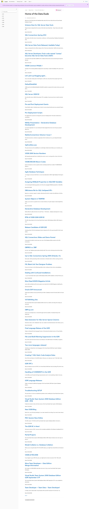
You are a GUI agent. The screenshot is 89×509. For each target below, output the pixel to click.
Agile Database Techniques (34, 172)
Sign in (86, 1)
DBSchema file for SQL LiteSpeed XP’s (38, 190)
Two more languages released (35, 345)
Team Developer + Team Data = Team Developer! (42, 487)
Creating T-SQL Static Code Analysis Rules (40, 355)
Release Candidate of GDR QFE (36, 227)
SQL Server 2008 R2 (32, 94)
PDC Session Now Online (34, 418)
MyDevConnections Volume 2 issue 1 (38, 135)
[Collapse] (16, 9)
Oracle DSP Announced (33, 289)
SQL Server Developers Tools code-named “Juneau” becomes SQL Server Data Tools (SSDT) (43, 54)
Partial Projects (30, 435)
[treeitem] (9, 14)
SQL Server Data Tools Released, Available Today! (42, 45)
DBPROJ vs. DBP (31, 247)
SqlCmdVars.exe (31, 145)
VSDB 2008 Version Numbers (35, 153)
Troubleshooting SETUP (33, 390)
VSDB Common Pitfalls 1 (33, 66)
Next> (26, 495)
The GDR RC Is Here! (32, 426)
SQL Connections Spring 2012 (35, 35)
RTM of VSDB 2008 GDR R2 (34, 217)
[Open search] (84, 2)
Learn (26, 10)
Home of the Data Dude (39, 10)
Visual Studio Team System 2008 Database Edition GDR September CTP (43, 476)
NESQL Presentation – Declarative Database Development (40, 124)
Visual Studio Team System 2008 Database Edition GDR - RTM (43, 400)
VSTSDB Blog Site (31, 300)
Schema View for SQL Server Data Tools (39, 25)
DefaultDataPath (31, 84)
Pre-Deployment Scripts (33, 113)
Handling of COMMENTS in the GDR (38, 372)
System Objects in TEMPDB (34, 199)
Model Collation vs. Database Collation (39, 445)
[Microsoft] (2, 1)
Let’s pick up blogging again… (35, 76)
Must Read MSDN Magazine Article (37, 281)
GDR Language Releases (33, 380)
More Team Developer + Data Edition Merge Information (38, 464)
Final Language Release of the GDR (37, 328)
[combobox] (9, 12)
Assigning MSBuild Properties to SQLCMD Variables (43, 182)
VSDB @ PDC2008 (31, 455)
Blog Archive (31, 10)
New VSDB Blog (30, 409)
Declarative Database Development (37, 209)
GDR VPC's (29, 363)
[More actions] (63, 10)
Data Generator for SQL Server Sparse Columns (42, 320)
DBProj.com (29, 310)
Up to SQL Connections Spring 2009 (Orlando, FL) (43, 256)
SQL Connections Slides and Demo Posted (40, 237)
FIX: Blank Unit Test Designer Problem (38, 264)
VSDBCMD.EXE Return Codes (35, 162)
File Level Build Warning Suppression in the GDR (42, 337)
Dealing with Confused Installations (37, 273)
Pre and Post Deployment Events (36, 104)
